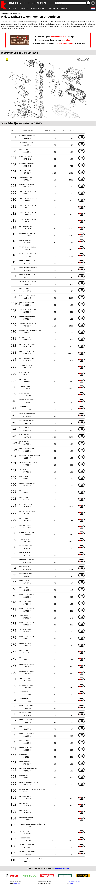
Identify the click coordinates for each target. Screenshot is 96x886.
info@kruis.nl (17, 883)
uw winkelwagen (61, 868)
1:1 (83, 59)
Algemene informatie (74, 881)
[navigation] (45, 8)
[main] (48, 442)
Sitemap (70, 883)
